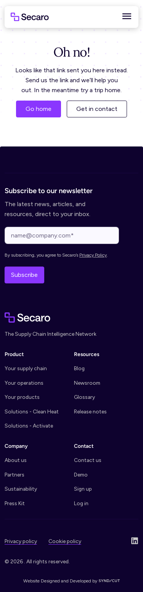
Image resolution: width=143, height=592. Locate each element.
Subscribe (24, 274)
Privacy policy (21, 541)
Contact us (87, 460)
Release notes (90, 411)
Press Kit (15, 503)
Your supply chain (26, 368)
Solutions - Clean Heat (32, 411)
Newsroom (87, 383)
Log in (81, 503)
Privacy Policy (93, 255)
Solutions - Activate (29, 426)
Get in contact (96, 108)
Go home (38, 108)
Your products (22, 397)
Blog (79, 368)
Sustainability (21, 489)
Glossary (84, 397)
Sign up (83, 489)
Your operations (24, 383)
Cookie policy (64, 541)
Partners (14, 475)
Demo (81, 475)
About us (16, 460)
